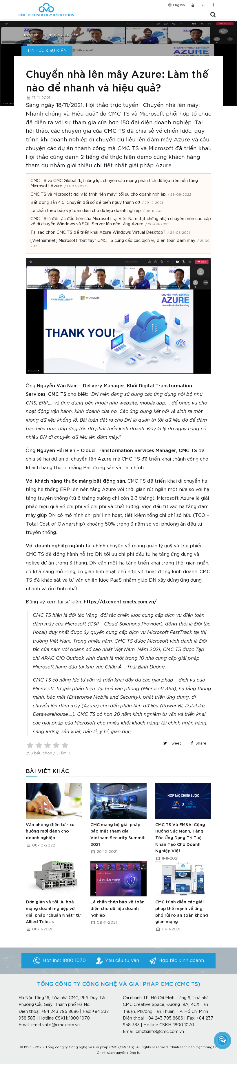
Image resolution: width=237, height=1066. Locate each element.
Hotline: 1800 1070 (64, 961)
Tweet (172, 743)
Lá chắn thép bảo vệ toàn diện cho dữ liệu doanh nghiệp (85, 211)
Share (197, 743)
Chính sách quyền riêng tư (119, 1052)
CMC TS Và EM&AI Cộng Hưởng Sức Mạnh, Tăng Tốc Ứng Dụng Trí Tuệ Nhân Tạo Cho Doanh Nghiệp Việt (180, 838)
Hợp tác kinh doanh (181, 961)
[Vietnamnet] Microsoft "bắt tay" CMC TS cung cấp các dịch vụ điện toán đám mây (112, 240)
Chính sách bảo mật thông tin (193, 1047)
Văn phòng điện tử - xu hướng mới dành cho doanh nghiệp (50, 831)
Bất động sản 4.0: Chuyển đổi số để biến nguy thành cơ (85, 202)
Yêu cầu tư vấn (122, 961)
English (176, 5)
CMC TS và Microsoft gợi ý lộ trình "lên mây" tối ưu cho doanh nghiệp (98, 194)
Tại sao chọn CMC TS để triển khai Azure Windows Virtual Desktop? (97, 232)
